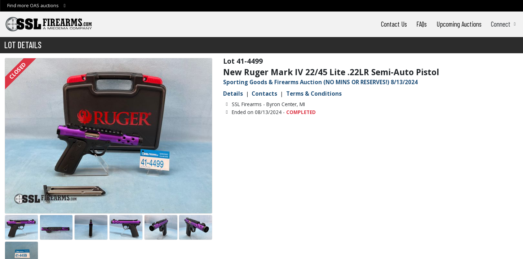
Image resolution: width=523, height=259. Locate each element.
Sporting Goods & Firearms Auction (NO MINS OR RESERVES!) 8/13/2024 (320, 82)
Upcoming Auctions (459, 24)
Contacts (264, 93)
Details (233, 93)
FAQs (421, 24)
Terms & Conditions (314, 93)
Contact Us (394, 24)
